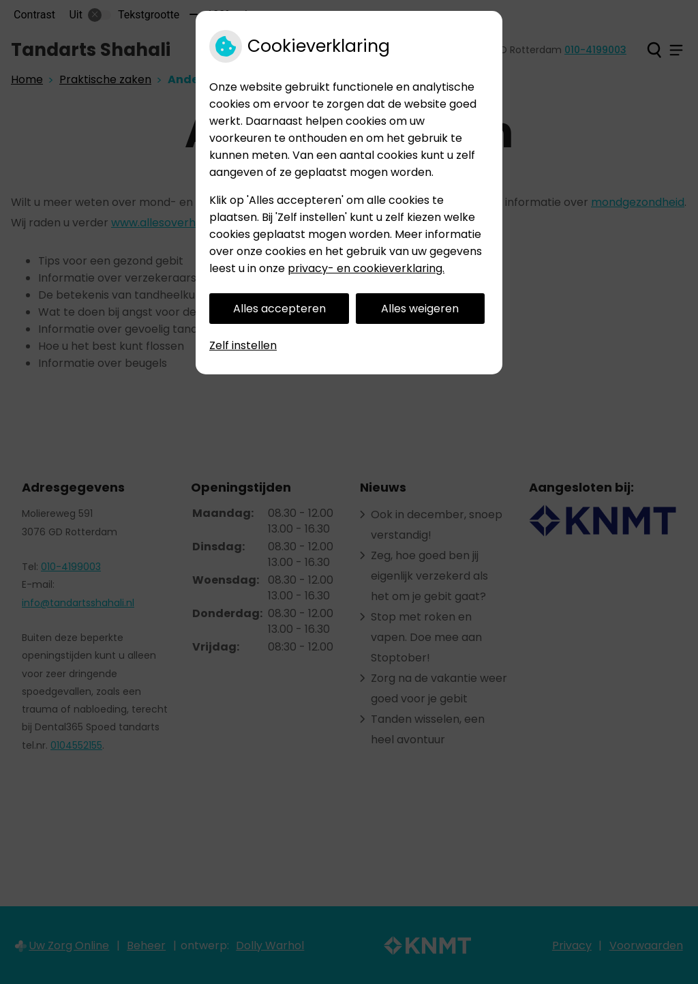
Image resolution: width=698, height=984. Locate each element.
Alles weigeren (420, 308)
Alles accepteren (279, 308)
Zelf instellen (243, 345)
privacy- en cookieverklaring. (366, 268)
